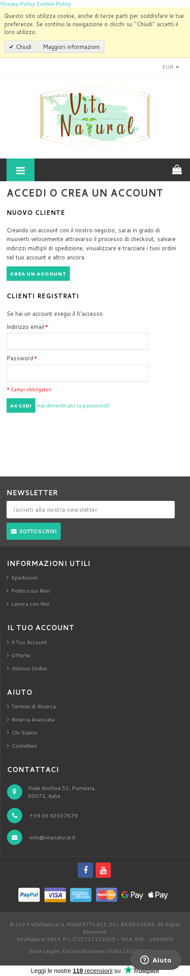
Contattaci (24, 745)
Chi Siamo (24, 732)
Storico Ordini (29, 668)
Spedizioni (24, 577)
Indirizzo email (27, 327)
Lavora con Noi (30, 603)
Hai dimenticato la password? (73, 405)
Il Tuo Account (29, 642)
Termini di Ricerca (33, 706)
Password (22, 358)
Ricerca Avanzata (33, 719)
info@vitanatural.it (52, 837)
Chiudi (22, 47)
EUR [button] (170, 66)
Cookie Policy (53, 3)
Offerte (20, 655)
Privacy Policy (17, 3)
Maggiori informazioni (71, 47)
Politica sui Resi (30, 590)
